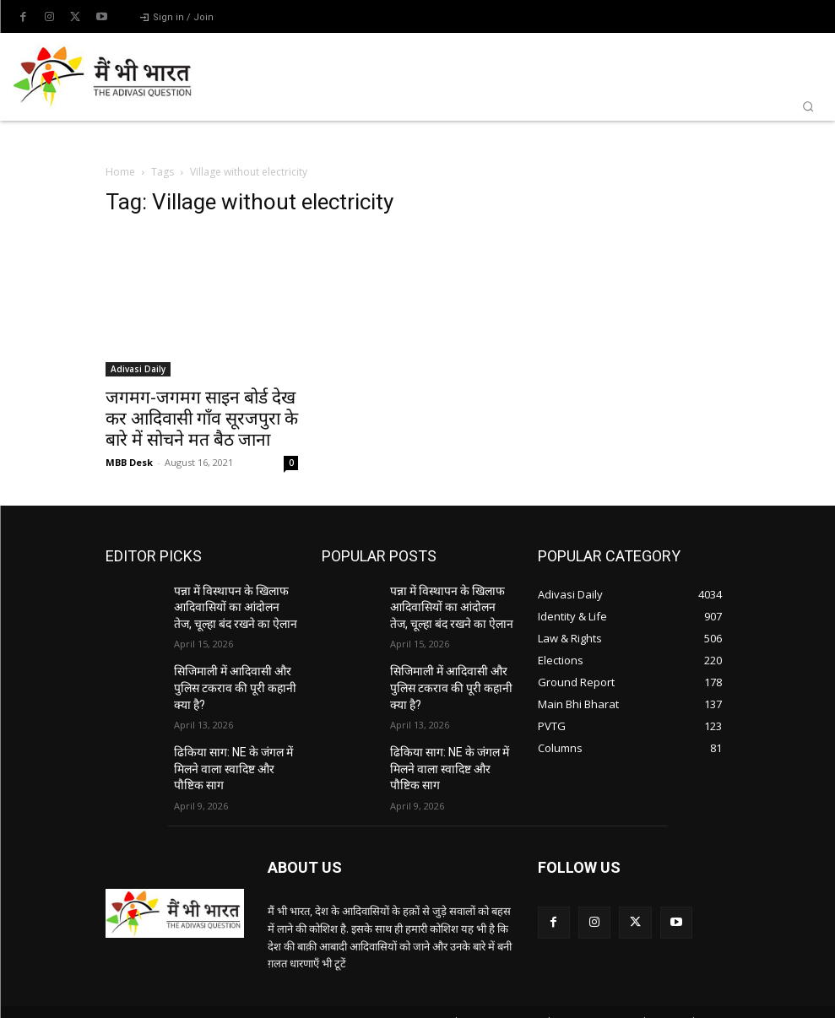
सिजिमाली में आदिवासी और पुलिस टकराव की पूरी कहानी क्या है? (234, 678)
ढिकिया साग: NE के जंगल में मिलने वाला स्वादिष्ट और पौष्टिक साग (231, 751)
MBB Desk (129, 462)
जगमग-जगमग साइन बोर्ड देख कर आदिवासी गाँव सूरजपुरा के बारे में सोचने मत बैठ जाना (202, 418)
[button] (808, 106)
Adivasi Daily (138, 369)
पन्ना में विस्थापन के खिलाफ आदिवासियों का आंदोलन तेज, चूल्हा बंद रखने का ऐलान (228, 604)
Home (120, 172)
